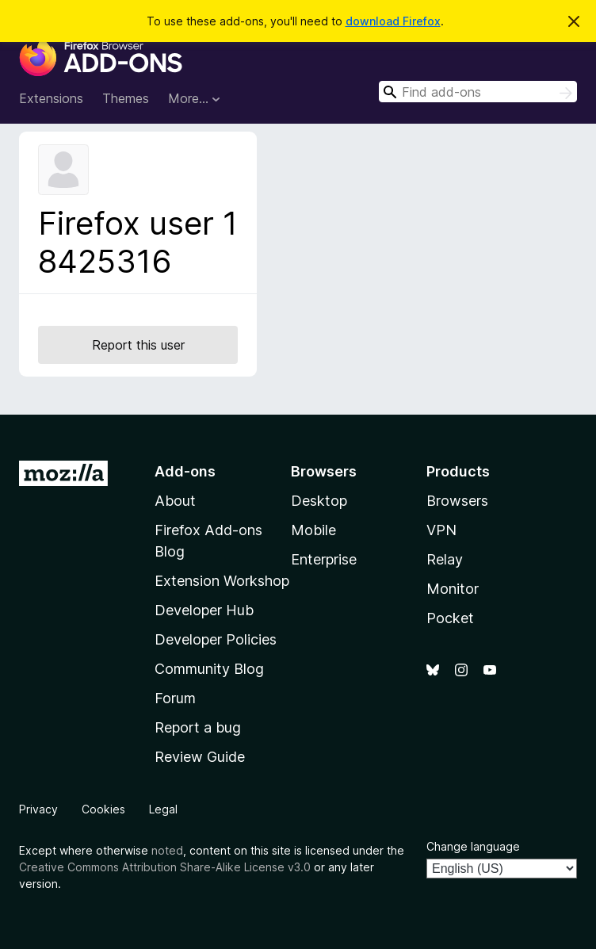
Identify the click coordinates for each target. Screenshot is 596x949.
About (175, 500)
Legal (163, 809)
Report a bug (198, 727)
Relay (444, 559)
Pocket (450, 618)
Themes (125, 98)
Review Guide (200, 756)
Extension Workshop (222, 580)
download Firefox (393, 21)
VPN (441, 530)
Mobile (313, 530)
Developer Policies (216, 639)
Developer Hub (204, 610)
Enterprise (324, 559)
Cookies (103, 809)
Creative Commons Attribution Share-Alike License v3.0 (165, 867)
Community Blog (209, 668)
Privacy (38, 809)
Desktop (319, 500)
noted (167, 850)
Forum (175, 698)
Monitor (452, 588)
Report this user (138, 345)
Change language (473, 846)
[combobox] (478, 91)
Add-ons (185, 471)
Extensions (51, 98)
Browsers (457, 500)
